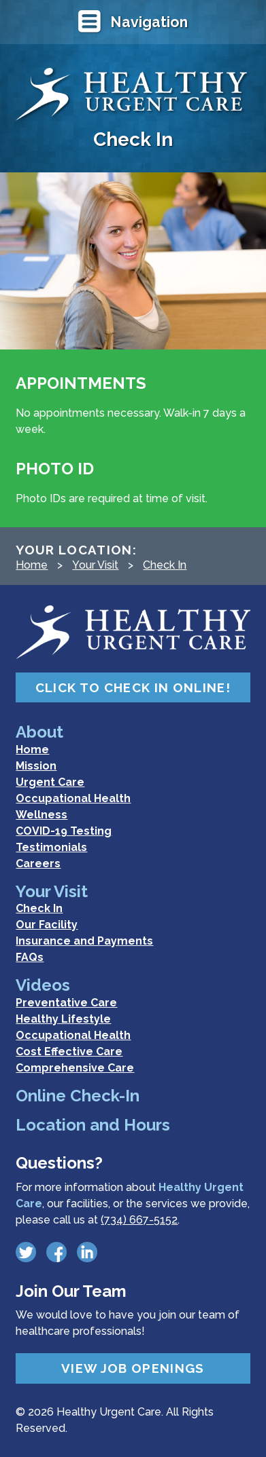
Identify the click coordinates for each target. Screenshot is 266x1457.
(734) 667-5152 (139, 1219)
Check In (164, 565)
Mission (36, 765)
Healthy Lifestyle (63, 1019)
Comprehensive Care (75, 1067)
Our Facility (47, 924)
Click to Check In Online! (133, 687)
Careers (38, 863)
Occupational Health (73, 798)
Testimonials (51, 847)
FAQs (30, 957)
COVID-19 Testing (64, 831)
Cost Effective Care (69, 1051)
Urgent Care (50, 782)
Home (32, 565)
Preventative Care (66, 1002)
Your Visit (95, 565)
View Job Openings (133, 1368)
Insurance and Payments (84, 940)
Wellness (41, 814)
